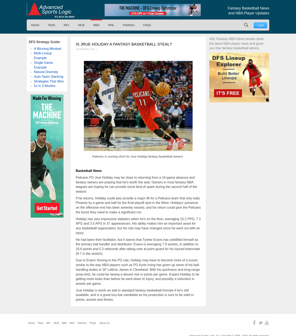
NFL (66, 25)
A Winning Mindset (47, 48)
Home (35, 25)
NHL (111, 25)
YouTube (266, 322)
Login (260, 25)
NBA (96, 25)
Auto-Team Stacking (48, 76)
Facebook (254, 322)
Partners (129, 25)
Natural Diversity (46, 72)
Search (246, 24)
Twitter (260, 322)
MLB (81, 25)
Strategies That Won (49, 81)
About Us (104, 323)
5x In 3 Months (45, 86)
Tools (51, 25)
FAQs (147, 25)
